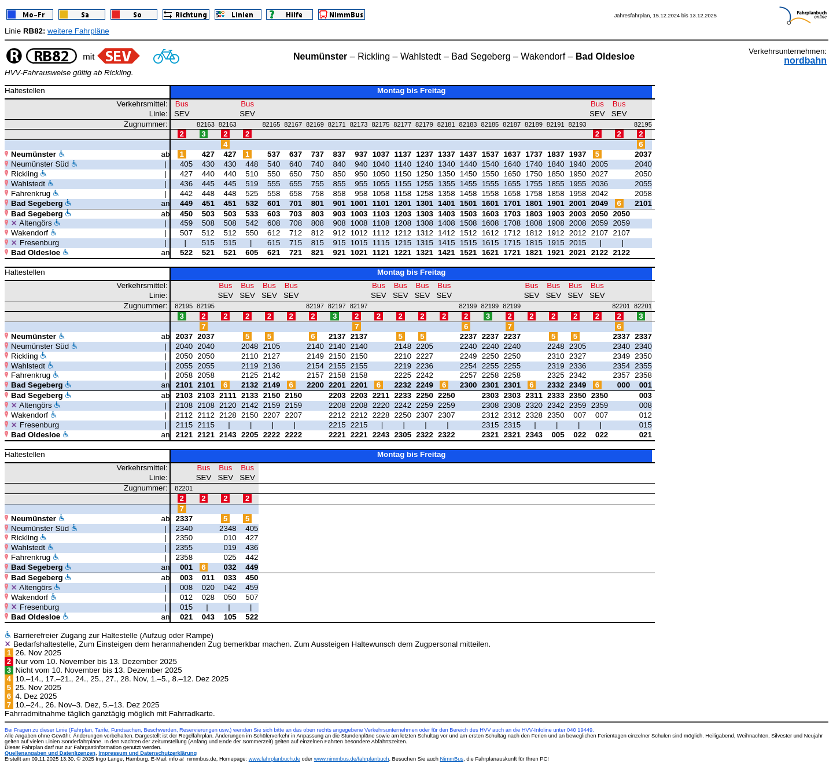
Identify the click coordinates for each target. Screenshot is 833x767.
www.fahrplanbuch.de (274, 759)
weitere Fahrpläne (78, 31)
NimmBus (451, 759)
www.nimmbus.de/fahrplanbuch (351, 759)
